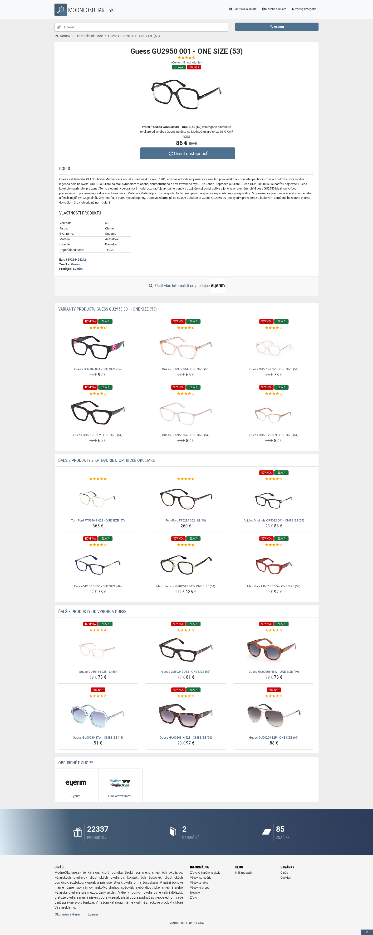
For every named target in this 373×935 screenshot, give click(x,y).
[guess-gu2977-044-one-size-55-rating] (186, 328)
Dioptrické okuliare (243, 9)
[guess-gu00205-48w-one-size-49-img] (274, 650)
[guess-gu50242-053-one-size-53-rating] (186, 630)
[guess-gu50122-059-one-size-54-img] (274, 414)
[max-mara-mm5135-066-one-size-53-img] (274, 565)
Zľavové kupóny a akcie (205, 872)
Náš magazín (244, 872)
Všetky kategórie (303, 9)
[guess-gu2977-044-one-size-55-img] (186, 348)
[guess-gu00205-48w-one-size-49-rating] (274, 630)
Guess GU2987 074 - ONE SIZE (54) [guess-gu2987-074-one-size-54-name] (98, 369)
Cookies (285, 877)
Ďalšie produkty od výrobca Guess (92, 611)
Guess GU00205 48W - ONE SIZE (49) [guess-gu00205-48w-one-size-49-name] (274, 671)
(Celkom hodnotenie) (186, 62)
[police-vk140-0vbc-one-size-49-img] (98, 565)
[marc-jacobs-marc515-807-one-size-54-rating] (186, 545)
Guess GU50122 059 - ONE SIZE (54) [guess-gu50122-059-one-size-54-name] (274, 435)
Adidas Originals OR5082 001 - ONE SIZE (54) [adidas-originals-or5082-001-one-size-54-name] (274, 520)
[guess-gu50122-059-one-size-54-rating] (274, 393)
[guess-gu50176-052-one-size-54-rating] (98, 393)
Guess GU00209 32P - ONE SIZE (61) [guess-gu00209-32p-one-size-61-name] (274, 737)
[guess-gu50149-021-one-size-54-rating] (274, 328)
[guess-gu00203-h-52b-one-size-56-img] (186, 716)
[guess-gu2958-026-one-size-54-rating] (186, 393)
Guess (75, 264)
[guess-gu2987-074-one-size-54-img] (98, 348)
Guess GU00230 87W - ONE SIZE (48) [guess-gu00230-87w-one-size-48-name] (98, 737)
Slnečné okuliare (273, 9)
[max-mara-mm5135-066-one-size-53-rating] (274, 545)
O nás (284, 872)
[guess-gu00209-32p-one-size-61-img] (274, 716)
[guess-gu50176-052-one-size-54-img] (98, 414)
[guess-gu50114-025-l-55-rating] (98, 630)
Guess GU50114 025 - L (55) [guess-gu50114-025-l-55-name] (98, 671)
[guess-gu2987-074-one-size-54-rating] (98, 328)
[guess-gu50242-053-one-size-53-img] (186, 650)
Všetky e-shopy (199, 887)
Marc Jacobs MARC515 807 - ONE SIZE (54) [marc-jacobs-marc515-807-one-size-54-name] (185, 586)
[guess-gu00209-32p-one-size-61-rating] (274, 696)
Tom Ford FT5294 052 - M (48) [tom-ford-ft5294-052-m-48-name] (186, 520)
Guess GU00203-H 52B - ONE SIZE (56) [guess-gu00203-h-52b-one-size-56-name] (186, 737)
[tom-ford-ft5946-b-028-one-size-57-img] (98, 499)
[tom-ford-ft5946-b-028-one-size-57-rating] (98, 479)
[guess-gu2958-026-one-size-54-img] (186, 414)
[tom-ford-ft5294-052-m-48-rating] (186, 479)
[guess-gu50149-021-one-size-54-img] (274, 348)
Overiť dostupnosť (187, 153)
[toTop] (367, 932)
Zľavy (193, 897)
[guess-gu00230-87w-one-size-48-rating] (98, 696)
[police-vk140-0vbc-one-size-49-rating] (98, 545)
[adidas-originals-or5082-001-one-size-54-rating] (274, 479)
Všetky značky (199, 882)
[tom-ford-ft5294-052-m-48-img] (186, 499)
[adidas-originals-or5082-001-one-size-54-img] (274, 499)
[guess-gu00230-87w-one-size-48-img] (98, 716)
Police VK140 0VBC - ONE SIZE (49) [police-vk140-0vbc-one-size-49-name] (98, 586)
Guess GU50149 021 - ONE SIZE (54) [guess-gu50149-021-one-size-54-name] (274, 369)
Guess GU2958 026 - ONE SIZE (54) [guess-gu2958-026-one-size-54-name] (186, 435)
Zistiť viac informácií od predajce (186, 286)
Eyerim (78, 269)
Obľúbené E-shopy (75, 762)
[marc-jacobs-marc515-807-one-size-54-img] (186, 565)
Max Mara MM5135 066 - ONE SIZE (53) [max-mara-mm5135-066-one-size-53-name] (273, 586)
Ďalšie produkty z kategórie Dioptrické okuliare (106, 460)
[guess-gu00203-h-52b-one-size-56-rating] (186, 696)
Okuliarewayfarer (67, 914)
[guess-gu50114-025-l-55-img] (98, 650)
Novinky (195, 892)
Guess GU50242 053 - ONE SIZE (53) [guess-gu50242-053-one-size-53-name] (186, 671)
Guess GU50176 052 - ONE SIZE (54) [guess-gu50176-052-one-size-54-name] (98, 435)
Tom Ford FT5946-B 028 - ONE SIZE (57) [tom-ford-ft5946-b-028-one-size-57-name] (98, 520)
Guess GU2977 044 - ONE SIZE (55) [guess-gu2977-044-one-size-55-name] (186, 369)
